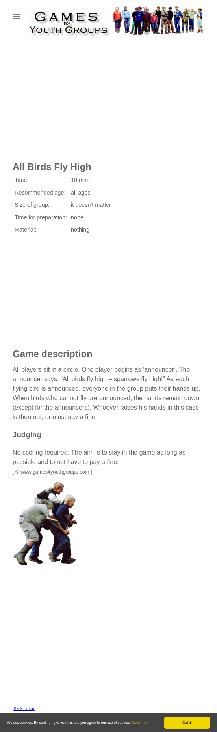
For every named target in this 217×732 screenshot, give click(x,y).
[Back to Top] (24, 708)
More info (139, 723)
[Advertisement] (108, 96)
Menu (26, 15)
